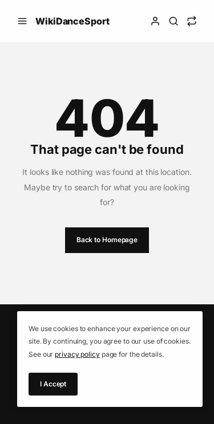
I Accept (53, 384)
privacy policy (77, 354)
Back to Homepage (107, 239)
